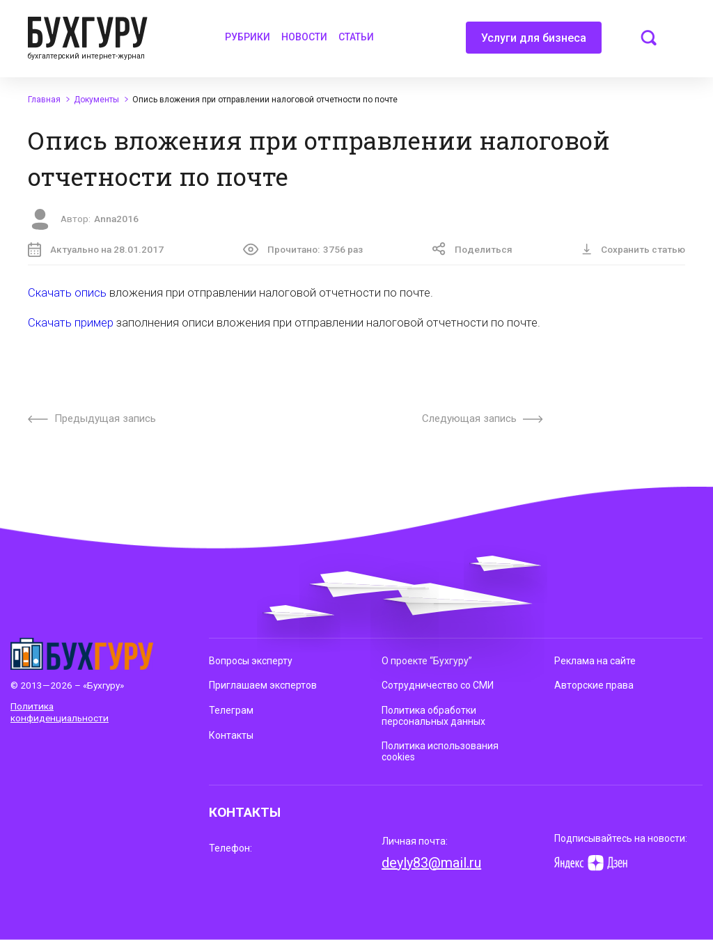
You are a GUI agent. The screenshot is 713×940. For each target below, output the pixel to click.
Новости (304, 36)
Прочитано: (303, 249)
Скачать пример (70, 322)
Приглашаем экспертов (263, 685)
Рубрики (247, 36)
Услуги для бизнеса (533, 42)
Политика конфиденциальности (59, 711)
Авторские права (594, 685)
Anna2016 (116, 218)
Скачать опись (67, 292)
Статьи (356, 36)
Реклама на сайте (595, 660)
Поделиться (472, 249)
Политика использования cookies (440, 751)
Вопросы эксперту (250, 660)
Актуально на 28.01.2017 (96, 249)
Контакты (231, 735)
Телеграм (231, 710)
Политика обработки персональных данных (433, 716)
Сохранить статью (633, 249)
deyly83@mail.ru (431, 863)
